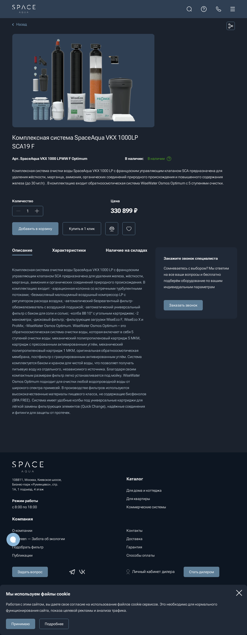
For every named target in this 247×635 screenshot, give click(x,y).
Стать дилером (201, 572)
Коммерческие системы (146, 507)
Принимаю (20, 624)
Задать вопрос (30, 572)
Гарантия (134, 547)
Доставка (134, 539)
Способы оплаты (140, 555)
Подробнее (54, 624)
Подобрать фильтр (27, 547)
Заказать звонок (183, 305)
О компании (22, 530)
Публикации (22, 555)
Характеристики (69, 250)
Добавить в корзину (35, 229)
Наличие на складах (126, 250)
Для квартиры (138, 499)
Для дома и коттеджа (144, 490)
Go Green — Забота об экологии (38, 539)
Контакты (134, 530)
